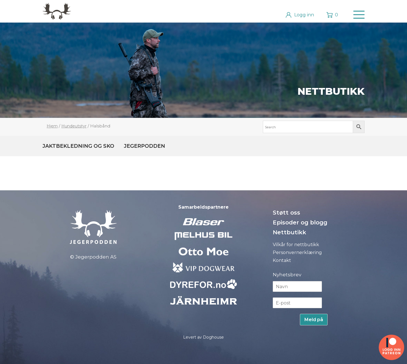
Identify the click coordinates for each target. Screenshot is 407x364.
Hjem (52, 126)
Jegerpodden (144, 146)
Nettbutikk (331, 91)
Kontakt (282, 260)
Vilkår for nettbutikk (296, 244)
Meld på (313, 319)
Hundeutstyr (73, 126)
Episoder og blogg (300, 222)
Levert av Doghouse (203, 337)
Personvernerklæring (297, 252)
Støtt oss (286, 212)
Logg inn (304, 14)
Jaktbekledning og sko (78, 146)
